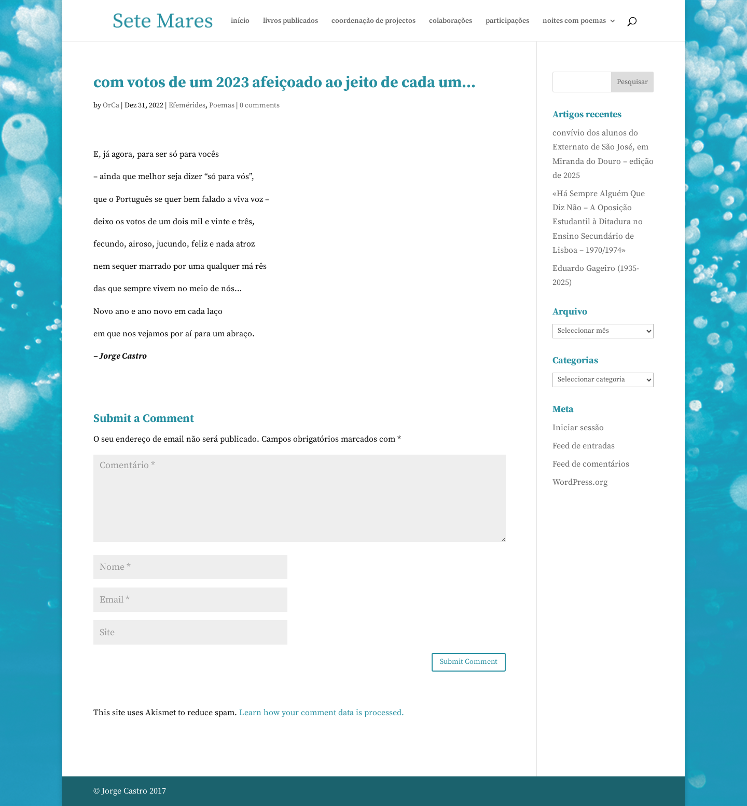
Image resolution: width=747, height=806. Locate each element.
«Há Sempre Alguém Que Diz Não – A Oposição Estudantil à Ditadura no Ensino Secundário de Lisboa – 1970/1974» (598, 221)
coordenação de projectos (373, 21)
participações (507, 21)
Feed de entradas (583, 446)
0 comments (260, 105)
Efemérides (187, 105)
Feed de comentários (590, 464)
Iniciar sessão (578, 427)
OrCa (111, 105)
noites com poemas (574, 21)
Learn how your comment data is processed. (321, 712)
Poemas (221, 105)
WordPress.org (579, 482)
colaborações (450, 21)
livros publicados (290, 21)
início (240, 21)
